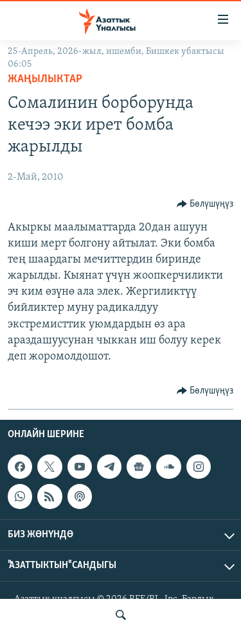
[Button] (205, 204)
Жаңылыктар (45, 79)
